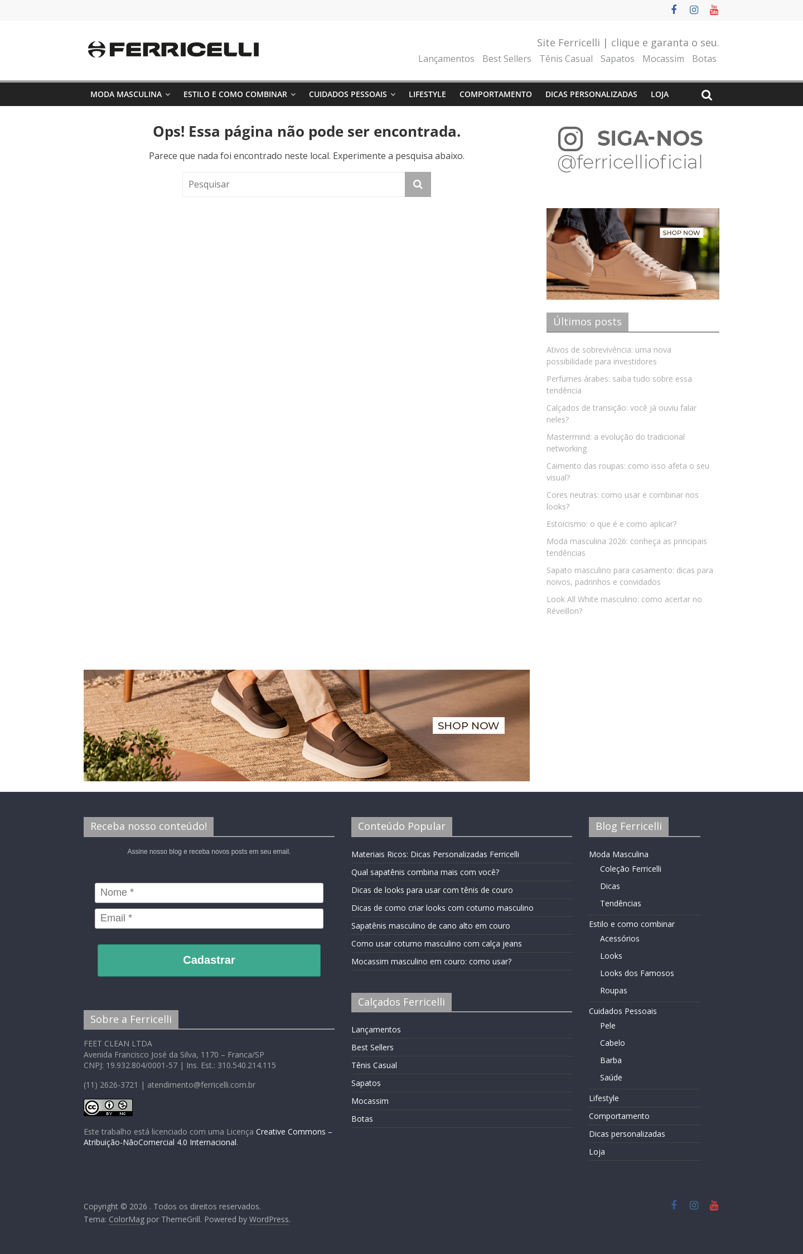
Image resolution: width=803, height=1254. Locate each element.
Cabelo (612, 1042)
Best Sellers (506, 58)
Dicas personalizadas (591, 94)
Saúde (611, 1077)
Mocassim (663, 58)
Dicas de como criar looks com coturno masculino (442, 907)
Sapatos (618, 58)
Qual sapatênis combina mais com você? (425, 872)
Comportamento (495, 94)
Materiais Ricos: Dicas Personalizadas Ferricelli (435, 854)
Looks (611, 955)
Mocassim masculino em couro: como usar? (431, 961)
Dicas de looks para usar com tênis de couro (432, 890)
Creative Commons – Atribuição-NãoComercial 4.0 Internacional (208, 1137)
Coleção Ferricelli (630, 868)
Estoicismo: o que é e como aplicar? (611, 523)
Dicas (610, 886)
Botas (704, 58)
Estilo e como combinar (235, 94)
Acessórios (620, 938)
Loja (660, 94)
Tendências (620, 903)
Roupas (613, 990)
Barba (611, 1060)
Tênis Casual (566, 58)
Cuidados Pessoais (348, 94)
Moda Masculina (126, 94)
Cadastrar (209, 960)
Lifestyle (427, 94)
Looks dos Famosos (637, 973)
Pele (608, 1025)
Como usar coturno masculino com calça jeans (436, 943)
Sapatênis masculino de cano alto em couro (430, 925)
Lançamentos (446, 58)
